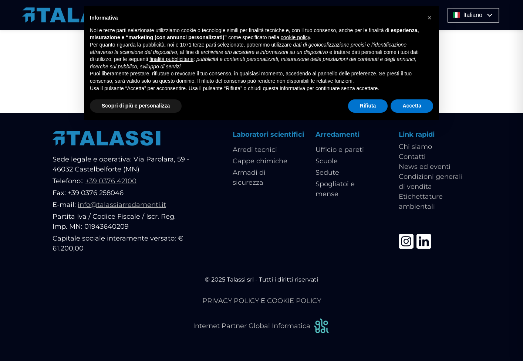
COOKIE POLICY (294, 301)
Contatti (412, 157)
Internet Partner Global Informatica (261, 326)
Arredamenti (338, 134)
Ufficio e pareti (340, 150)
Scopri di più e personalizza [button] (136, 106)
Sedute (327, 172)
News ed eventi (425, 167)
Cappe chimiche (260, 161)
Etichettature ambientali (421, 202)
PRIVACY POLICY (230, 301)
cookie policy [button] (295, 37)
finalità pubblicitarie (171, 59)
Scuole (327, 161)
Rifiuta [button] (368, 106)
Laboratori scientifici (268, 134)
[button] (429, 18)
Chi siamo (415, 147)
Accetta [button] (411, 106)
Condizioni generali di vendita (431, 182)
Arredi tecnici (255, 150)
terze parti (204, 45)
